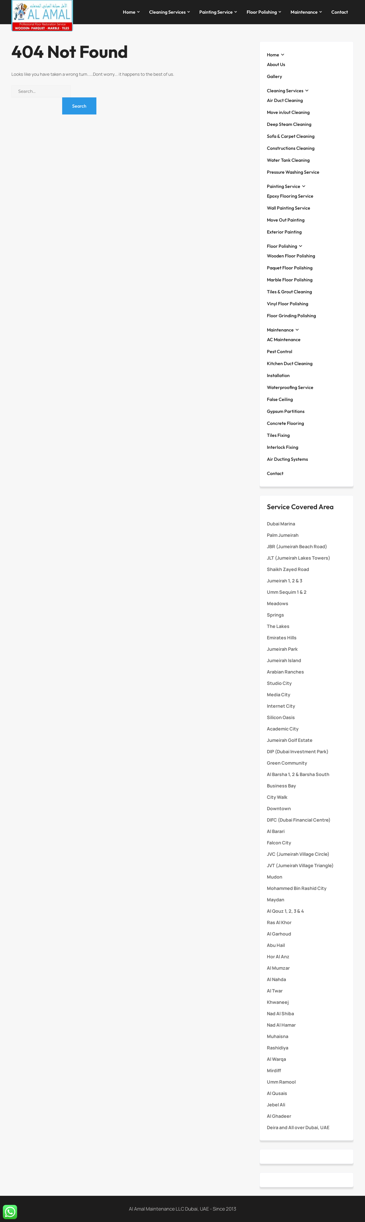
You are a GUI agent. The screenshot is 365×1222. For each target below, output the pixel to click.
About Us (276, 64)
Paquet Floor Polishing (290, 268)
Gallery (274, 76)
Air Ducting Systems (287, 459)
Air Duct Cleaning (285, 100)
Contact (339, 12)
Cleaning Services (167, 12)
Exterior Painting (284, 232)
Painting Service (216, 12)
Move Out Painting (286, 220)
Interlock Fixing (282, 447)
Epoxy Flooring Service (290, 196)
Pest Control (279, 351)
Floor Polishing (262, 12)
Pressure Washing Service (293, 172)
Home (129, 12)
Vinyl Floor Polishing (287, 303)
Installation (278, 375)
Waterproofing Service (290, 387)
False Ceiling (280, 399)
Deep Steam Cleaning (289, 124)
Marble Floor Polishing (290, 280)
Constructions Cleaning (291, 148)
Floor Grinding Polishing (291, 315)
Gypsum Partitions (286, 411)
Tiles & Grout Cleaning (289, 291)
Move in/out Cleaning (288, 112)
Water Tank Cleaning (288, 160)
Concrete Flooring (285, 423)
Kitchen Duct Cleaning (290, 363)
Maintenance (304, 12)
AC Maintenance (284, 339)
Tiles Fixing (278, 435)
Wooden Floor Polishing (291, 256)
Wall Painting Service (288, 208)
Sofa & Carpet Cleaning (291, 136)
